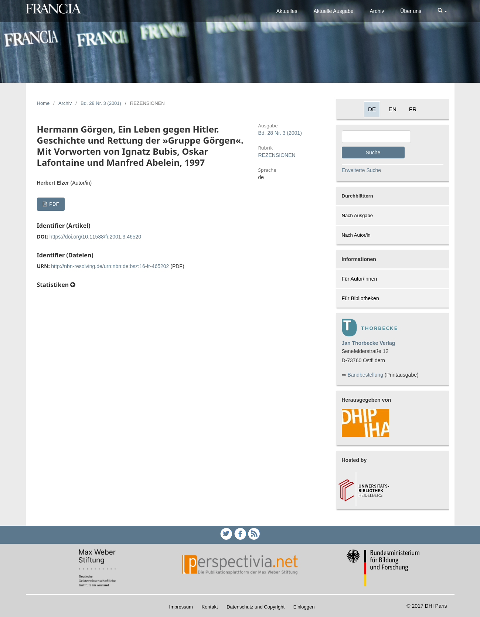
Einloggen (304, 607)
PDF (53, 204)
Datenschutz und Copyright (256, 607)
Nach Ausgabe (357, 215)
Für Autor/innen (359, 279)
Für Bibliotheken (360, 298)
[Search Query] (376, 136)
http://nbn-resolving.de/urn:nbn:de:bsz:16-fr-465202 (110, 266)
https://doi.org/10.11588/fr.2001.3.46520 (95, 237)
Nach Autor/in (356, 235)
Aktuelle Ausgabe (333, 11)
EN (392, 109)
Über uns (410, 11)
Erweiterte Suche (361, 170)
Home (43, 103)
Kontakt (209, 607)
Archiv (377, 11)
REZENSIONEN (277, 155)
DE (372, 109)
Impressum (181, 607)
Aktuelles (286, 11)
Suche (373, 152)
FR (413, 109)
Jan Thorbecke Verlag (368, 343)
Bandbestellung (365, 375)
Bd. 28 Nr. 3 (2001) (101, 103)
